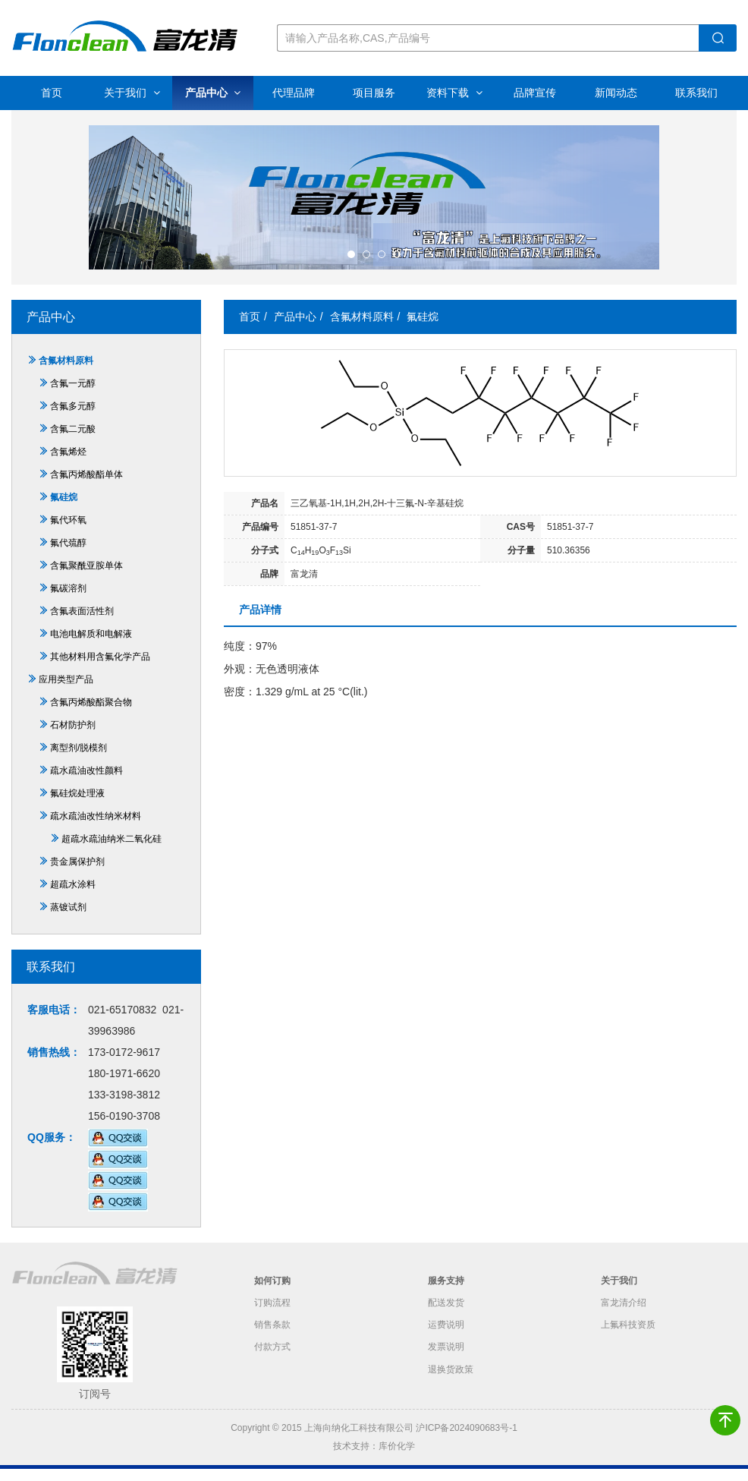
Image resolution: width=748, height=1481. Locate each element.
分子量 (521, 563)
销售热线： (53, 1065)
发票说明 (446, 1362)
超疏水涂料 (67, 897)
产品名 (264, 516)
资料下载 (454, 93)
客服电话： (53, 1022)
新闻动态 (616, 93)
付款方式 (272, 1362)
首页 (51, 93)
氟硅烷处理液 (72, 806)
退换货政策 (450, 1384)
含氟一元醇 (67, 396)
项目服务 (374, 93)
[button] (351, 267)
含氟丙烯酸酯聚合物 (85, 715)
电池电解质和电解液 (85, 646)
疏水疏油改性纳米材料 (90, 829)
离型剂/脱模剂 (73, 760)
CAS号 (521, 539)
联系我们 (696, 93)
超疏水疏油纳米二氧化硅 (106, 851)
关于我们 (132, 93)
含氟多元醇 (67, 419)
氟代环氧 (62, 533)
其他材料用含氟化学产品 (94, 669)
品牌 (269, 586)
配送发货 (446, 1316)
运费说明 (446, 1339)
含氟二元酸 (67, 441)
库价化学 (397, 1459)
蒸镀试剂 (62, 920)
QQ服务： (51, 1150)
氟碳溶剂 (62, 601)
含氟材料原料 (60, 373)
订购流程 (272, 1316)
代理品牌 (293, 93)
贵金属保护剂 (72, 874)
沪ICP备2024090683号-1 (466, 1440)
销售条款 (272, 1339)
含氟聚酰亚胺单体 (81, 578)
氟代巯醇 (62, 555)
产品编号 (260, 539)
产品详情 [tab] (260, 622)
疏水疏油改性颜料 (81, 783)
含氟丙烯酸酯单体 (81, 487)
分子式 (264, 563)
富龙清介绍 (623, 1316)
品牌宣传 (535, 93)
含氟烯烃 (62, 464)
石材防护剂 (67, 737)
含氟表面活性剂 (76, 624)
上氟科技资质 (628, 1339)
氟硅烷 (58, 510)
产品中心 (213, 93)
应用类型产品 (60, 692)
